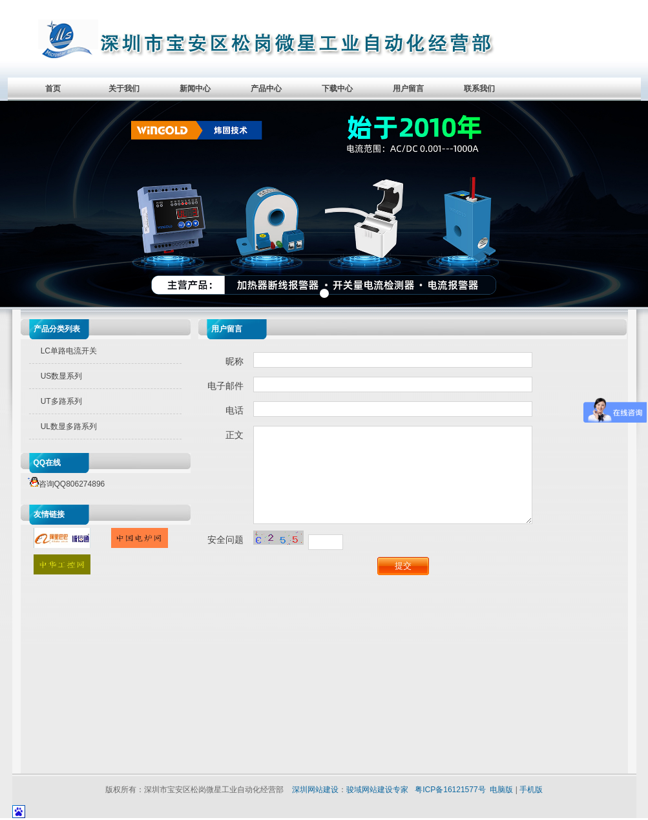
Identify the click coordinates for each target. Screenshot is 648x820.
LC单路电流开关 (69, 350)
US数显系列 (62, 376)
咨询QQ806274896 (64, 484)
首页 (53, 88)
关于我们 (124, 88)
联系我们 (479, 88)
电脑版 (501, 789)
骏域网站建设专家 (377, 789)
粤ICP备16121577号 (450, 789)
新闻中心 (195, 88)
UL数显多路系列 (69, 426)
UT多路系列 (61, 401)
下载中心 (337, 88)
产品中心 (266, 88)
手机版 (531, 789)
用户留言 (408, 88)
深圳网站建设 (315, 789)
